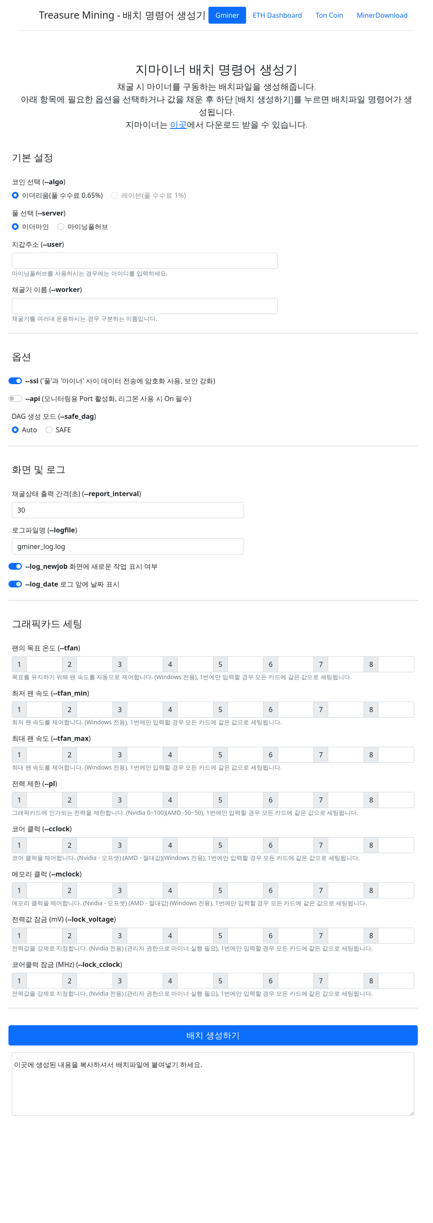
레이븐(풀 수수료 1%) (153, 195)
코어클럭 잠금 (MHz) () (67, 964)
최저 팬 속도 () (50, 693)
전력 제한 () (34, 783)
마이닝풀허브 (88, 226)
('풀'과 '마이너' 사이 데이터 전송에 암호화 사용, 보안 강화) (120, 380)
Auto (29, 429)
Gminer (227, 15)
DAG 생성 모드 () (54, 416)
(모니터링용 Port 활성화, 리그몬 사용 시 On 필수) (108, 398)
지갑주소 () (38, 244)
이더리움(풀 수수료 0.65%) (62, 195)
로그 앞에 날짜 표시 (72, 584)
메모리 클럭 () (47, 874)
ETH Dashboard (277, 15)
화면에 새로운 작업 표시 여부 (91, 566)
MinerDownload (382, 15)
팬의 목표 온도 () (46, 647)
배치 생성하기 (212, 1035)
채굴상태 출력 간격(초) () (76, 493)
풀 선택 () (39, 213)
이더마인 (35, 226)
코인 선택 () (39, 181)
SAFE (63, 429)
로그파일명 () (44, 530)
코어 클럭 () (42, 828)
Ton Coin (329, 15)
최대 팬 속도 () (51, 738)
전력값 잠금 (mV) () (64, 919)
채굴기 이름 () (47, 289)
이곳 (178, 124)
